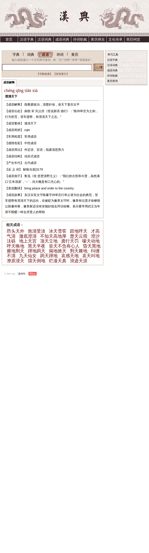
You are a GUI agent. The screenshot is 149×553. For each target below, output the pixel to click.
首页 (8, 39)
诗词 (60, 54)
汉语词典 (44, 39)
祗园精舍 (9, 45)
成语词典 (62, 39)
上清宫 (26, 45)
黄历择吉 (98, 39)
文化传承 (115, 39)
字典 (16, 54)
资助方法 (44, 45)
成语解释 (9, 82)
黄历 (74, 54)
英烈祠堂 (133, 39)
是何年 (21, 273)
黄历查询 (112, 81)
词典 (30, 54)
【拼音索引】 (61, 73)
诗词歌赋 (80, 39)
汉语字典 (27, 39)
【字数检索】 (44, 73)
